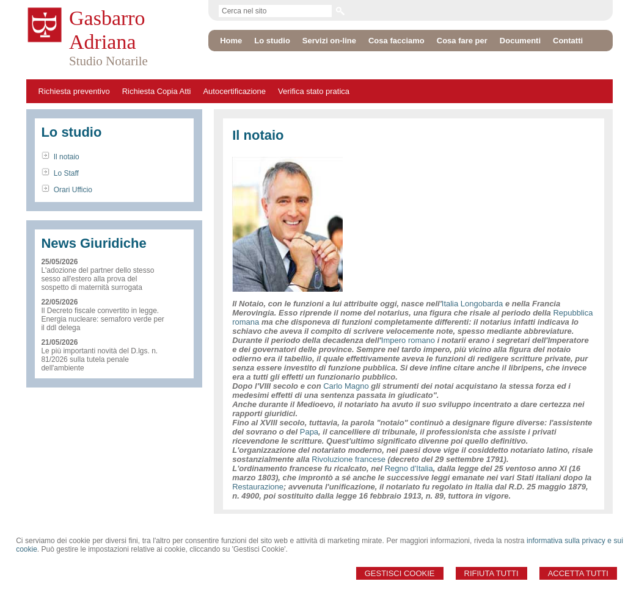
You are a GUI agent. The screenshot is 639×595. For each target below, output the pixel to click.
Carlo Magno (345, 386)
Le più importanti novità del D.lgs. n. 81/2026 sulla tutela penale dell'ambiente (99, 359)
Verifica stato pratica (313, 91)
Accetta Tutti (578, 573)
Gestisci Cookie (400, 573)
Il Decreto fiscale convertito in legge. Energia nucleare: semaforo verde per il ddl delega (102, 319)
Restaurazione (257, 486)
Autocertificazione (234, 91)
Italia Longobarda (472, 303)
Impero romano (408, 340)
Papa (309, 431)
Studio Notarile (108, 61)
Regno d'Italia (409, 468)
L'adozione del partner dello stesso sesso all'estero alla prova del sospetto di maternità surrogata (97, 279)
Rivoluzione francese (348, 459)
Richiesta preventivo (74, 91)
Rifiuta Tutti (491, 573)
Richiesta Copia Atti (156, 91)
